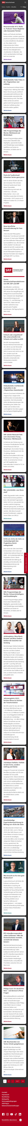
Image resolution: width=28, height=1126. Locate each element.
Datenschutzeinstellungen (10, 1105)
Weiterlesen (7, 59)
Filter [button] (23, 7)
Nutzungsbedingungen (9, 1101)
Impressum (5, 1094)
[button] (25, 2)
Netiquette (5, 1099)
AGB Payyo (5, 1103)
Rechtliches (5, 1097)
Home (3, 7)
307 (17, 1081)
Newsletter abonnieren (12, 1120)
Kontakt (4, 1092)
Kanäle (8, 7)
